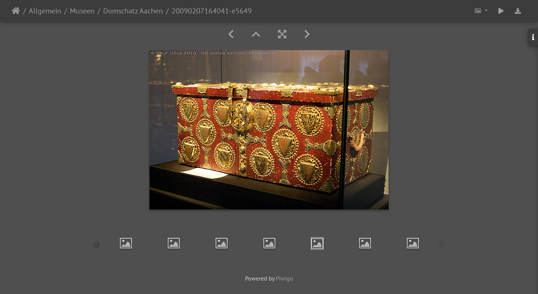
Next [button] (442, 245)
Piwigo (284, 278)
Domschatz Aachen (133, 11)
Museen (82, 11)
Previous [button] (96, 245)
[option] (126, 243)
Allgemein (45, 11)
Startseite (16, 10)
